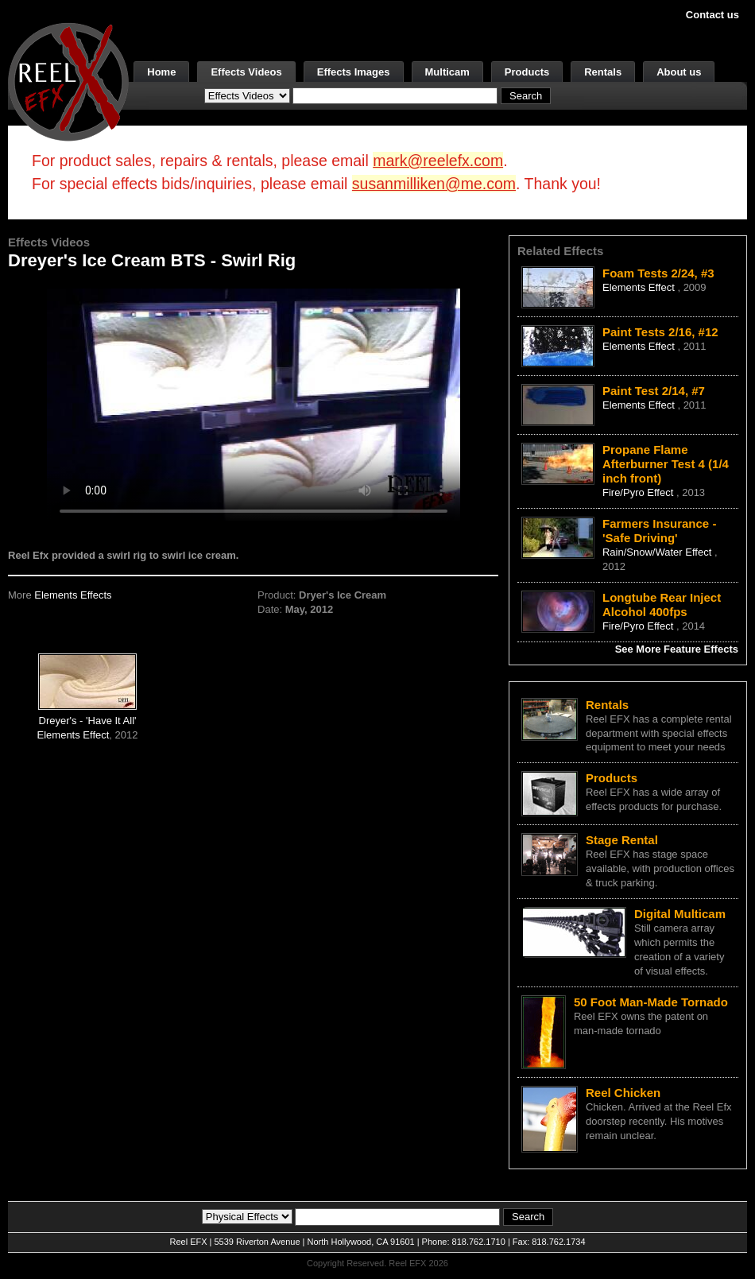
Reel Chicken (623, 1092)
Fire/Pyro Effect (639, 492)
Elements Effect (73, 735)
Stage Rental (622, 840)
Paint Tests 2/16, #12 (660, 332)
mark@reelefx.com (438, 160)
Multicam (447, 72)
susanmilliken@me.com (434, 183)
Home (161, 72)
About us (678, 72)
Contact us (712, 15)
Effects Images (353, 72)
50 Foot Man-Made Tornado (651, 1002)
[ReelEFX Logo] (68, 81)
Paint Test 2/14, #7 (653, 390)
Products (527, 72)
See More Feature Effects (676, 649)
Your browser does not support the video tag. (253, 404)
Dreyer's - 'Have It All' (88, 721)
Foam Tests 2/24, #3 (658, 273)
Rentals (602, 72)
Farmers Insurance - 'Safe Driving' (659, 531)
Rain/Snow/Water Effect (658, 552)
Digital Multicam (680, 913)
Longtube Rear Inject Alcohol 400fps (661, 604)
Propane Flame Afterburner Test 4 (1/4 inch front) (665, 464)
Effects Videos (246, 72)
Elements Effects (72, 595)
